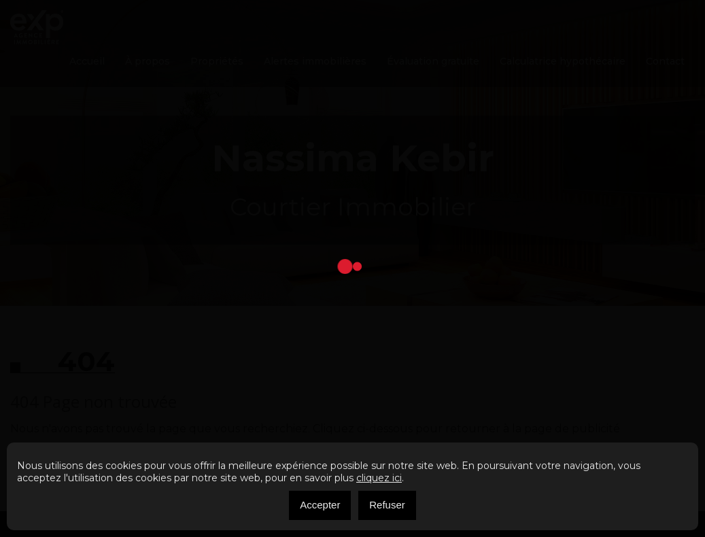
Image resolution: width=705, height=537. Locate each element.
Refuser (387, 504)
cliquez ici (379, 478)
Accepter (320, 504)
